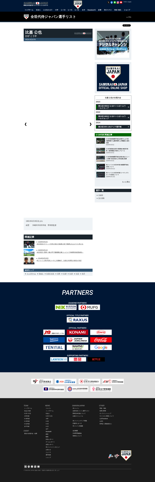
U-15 (71, 274)
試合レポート (49, 439)
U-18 (64, 274)
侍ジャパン (76, 408)
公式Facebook (104, 418)
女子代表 (26, 426)
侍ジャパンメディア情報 (80, 421)
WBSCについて (77, 436)
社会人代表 (27, 411)
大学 (58, 274)
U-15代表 (27, 421)
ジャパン (48, 408)
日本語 (125, 1)
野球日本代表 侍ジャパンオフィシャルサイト (37, 4)
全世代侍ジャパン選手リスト (53, 17)
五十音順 (101, 198)
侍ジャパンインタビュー (53, 447)
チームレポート (50, 442)
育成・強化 (103, 408)
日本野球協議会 (77, 433)
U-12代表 (27, 424)
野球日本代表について (79, 413)
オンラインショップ (105, 413)
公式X (101, 421)
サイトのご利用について (107, 416)
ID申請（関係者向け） (106, 424)
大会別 (100, 195)
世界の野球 (103, 411)
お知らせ (48, 449)
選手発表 (48, 455)
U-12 (77, 274)
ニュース (48, 452)
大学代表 (26, 416)
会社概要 (75, 430)
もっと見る (126, 182)
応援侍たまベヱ (77, 423)
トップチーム (31, 274)
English (129, 1)
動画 (47, 436)
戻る (129, 17)
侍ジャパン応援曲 (78, 426)
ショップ (48, 457)
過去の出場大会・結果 (30, 433)
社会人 (41, 274)
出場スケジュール (78, 416)
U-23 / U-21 (50, 274)
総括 (47, 434)
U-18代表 (27, 418)
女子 (83, 274)
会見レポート (49, 444)
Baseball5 (48, 431)
